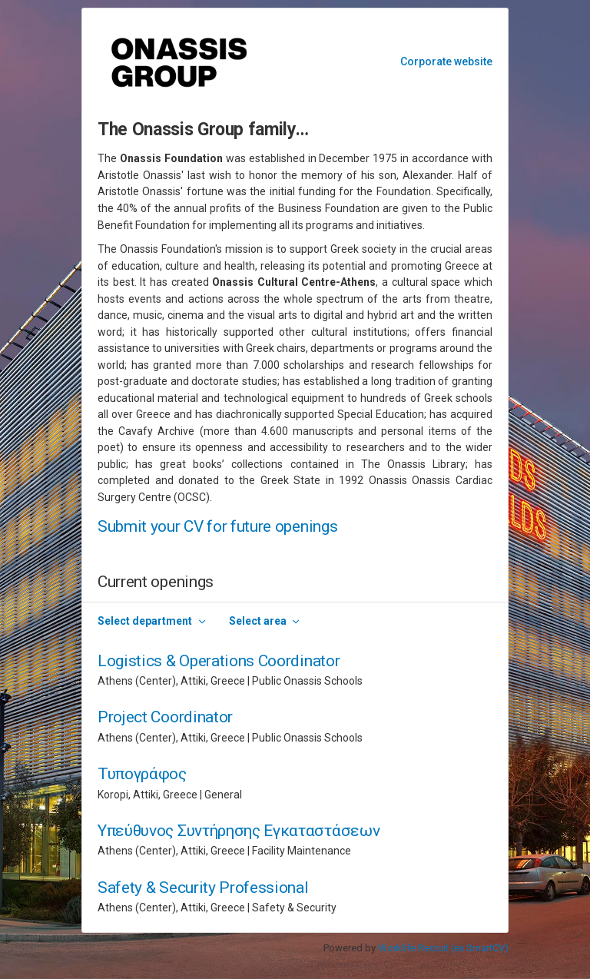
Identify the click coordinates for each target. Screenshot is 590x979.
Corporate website (446, 61)
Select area (258, 621)
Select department (145, 621)
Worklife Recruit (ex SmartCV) (443, 948)
